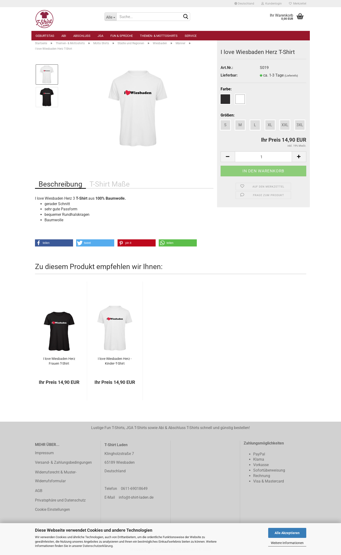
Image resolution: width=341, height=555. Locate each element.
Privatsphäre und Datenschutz (60, 500)
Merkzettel (297, 3)
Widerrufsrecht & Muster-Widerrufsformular (55, 476)
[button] (54, 242)
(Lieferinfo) (291, 75)
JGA (100, 36)
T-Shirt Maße (109, 184)
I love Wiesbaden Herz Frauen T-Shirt (59, 361)
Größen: (228, 115)
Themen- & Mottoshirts (159, 36)
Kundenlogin (271, 3)
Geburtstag (44, 36)
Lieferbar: (229, 75)
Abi (63, 36)
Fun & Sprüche (121, 36)
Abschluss (81, 36)
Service (191, 36)
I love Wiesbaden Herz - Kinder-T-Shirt (115, 361)
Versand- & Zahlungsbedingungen (63, 462)
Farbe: (226, 89)
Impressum (44, 453)
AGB (38, 490)
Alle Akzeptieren (287, 533)
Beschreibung (60, 184)
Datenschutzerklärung (98, 546)
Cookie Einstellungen (52, 509)
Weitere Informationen (287, 543)
